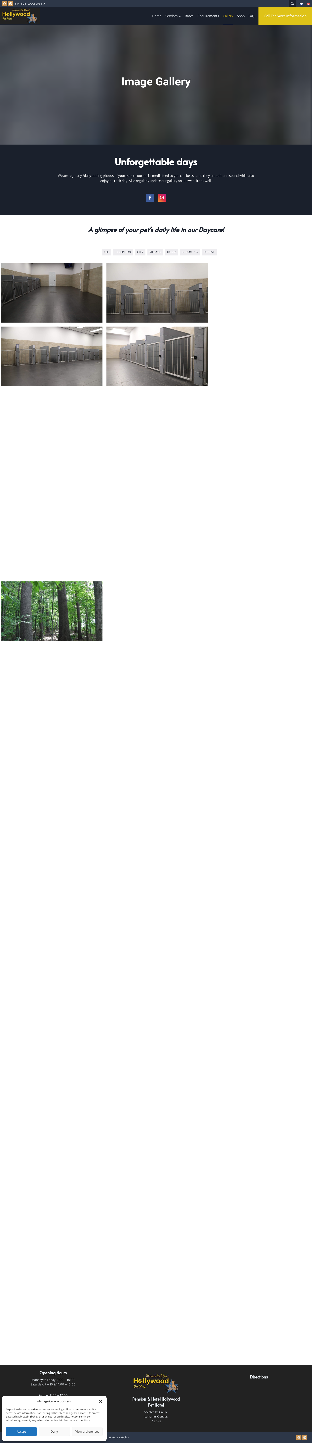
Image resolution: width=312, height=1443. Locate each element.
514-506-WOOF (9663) (30, 3)
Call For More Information (285, 16)
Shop (241, 16)
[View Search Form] (292, 3)
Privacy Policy (121, 1437)
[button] (101, 1401)
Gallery (228, 16)
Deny (54, 1431)
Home (157, 16)
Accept (21, 1431)
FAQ (251, 16)
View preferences (87, 1431)
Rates (189, 16)
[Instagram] (10, 3)
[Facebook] (4, 3)
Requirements (208, 16)
